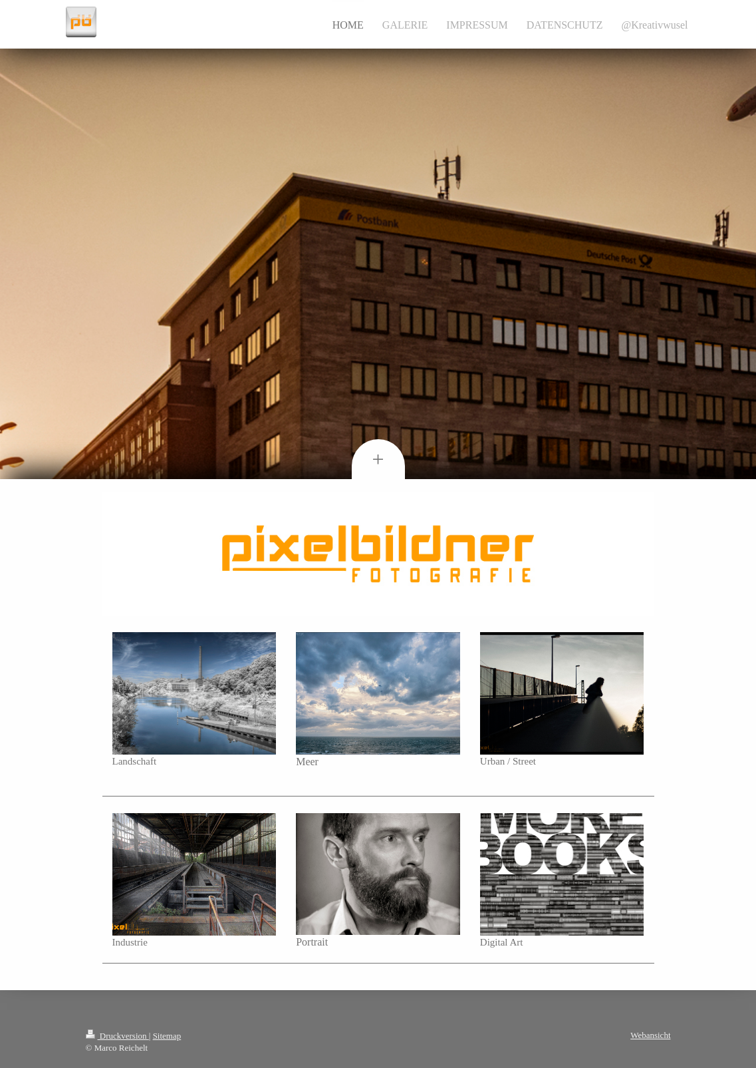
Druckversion (117, 1036)
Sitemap (167, 1036)
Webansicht (650, 1035)
